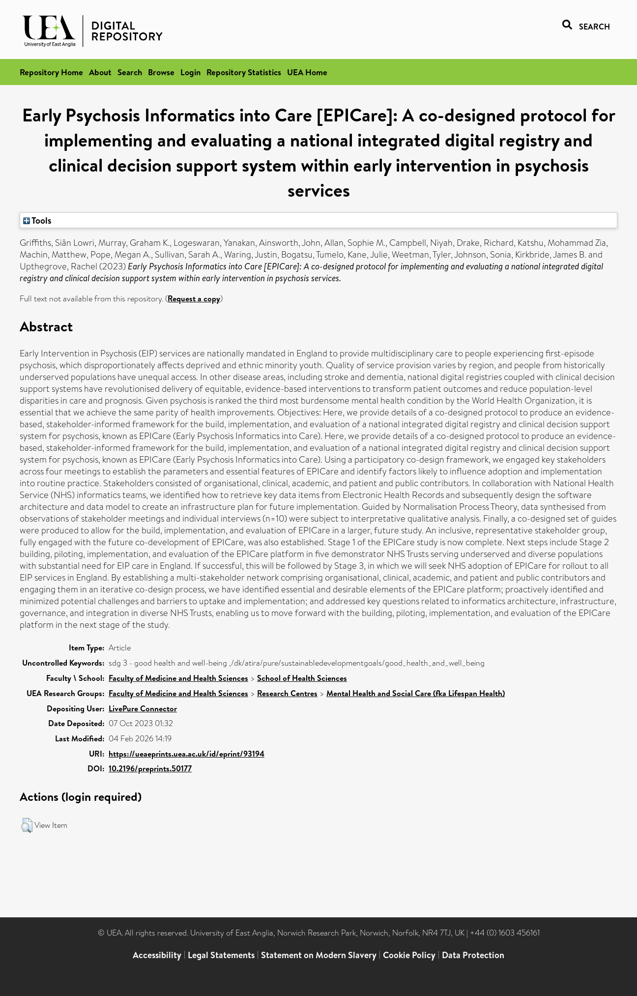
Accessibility (157, 955)
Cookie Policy (409, 955)
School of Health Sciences (302, 678)
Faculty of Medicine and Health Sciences (178, 678)
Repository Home (51, 72)
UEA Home (307, 72)
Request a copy (194, 298)
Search (129, 72)
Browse (161, 72)
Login (190, 72)
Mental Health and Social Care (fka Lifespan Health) (415, 693)
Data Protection (473, 955)
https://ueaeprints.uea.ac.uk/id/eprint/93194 (186, 753)
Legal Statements (221, 955)
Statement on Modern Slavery (318, 955)
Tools (37, 220)
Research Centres (287, 693)
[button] (26, 825)
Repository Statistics (243, 72)
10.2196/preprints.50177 (150, 768)
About (100, 72)
